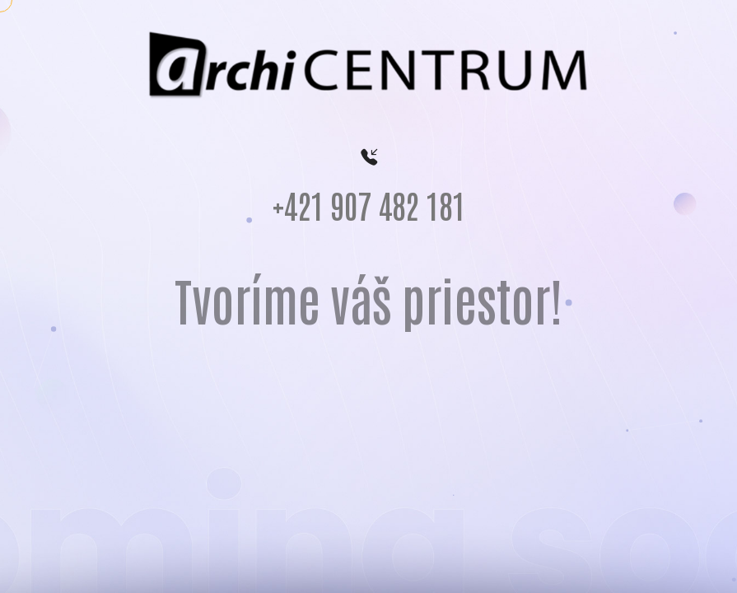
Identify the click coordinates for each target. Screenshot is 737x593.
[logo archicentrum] (369, 64)
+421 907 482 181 (369, 209)
